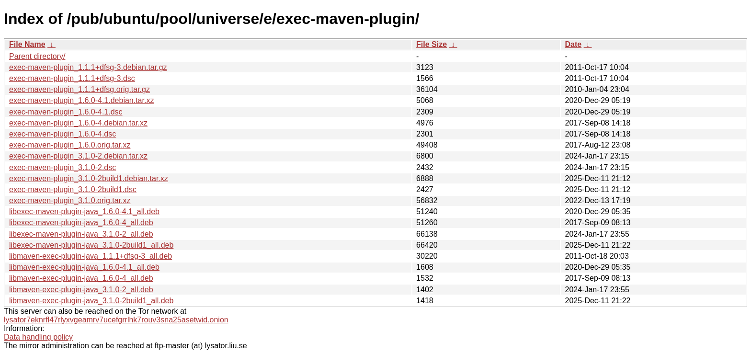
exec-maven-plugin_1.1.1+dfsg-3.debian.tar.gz (88, 67)
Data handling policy (38, 337)
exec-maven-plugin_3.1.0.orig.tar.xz (69, 200)
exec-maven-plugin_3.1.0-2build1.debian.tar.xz (88, 178)
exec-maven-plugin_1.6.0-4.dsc (62, 134)
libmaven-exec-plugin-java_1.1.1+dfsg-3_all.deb (90, 256)
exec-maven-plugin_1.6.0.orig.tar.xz (69, 145)
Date (573, 44)
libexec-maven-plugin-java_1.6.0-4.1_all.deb (84, 211)
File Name (27, 44)
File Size (431, 44)
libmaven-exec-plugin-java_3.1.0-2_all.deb (81, 289)
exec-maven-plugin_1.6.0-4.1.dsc (66, 112)
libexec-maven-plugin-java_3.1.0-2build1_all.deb (91, 245)
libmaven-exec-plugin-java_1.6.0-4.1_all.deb (84, 267)
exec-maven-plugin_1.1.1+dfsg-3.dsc (72, 78)
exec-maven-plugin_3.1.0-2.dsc (62, 167)
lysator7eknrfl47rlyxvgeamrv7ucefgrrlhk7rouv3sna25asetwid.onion (116, 320)
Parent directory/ (37, 56)
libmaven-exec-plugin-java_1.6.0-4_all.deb (81, 278)
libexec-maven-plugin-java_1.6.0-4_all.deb (81, 222)
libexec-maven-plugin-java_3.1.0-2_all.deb (81, 234)
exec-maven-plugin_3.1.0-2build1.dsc (73, 189)
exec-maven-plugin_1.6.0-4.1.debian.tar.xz (81, 100)
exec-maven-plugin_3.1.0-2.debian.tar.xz (78, 156)
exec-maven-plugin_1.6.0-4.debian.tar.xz (78, 123)
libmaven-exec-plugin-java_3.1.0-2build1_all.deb (91, 301)
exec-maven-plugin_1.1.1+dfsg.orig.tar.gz (79, 89)
